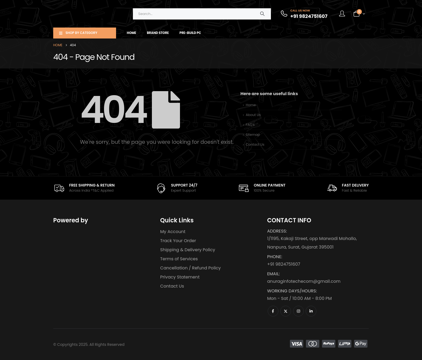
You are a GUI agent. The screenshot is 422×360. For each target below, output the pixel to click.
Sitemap (253, 134)
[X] (285, 311)
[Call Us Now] (303, 14)
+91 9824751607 (283, 264)
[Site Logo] (86, 13)
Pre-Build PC (190, 32)
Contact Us (255, 144)
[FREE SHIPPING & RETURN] (84, 188)
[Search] (262, 14)
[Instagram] (298, 311)
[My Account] (342, 13)
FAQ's (250, 124)
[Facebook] (273, 311)
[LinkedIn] (311, 311)
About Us (253, 115)
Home (131, 32)
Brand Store (158, 32)
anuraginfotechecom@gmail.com (303, 281)
